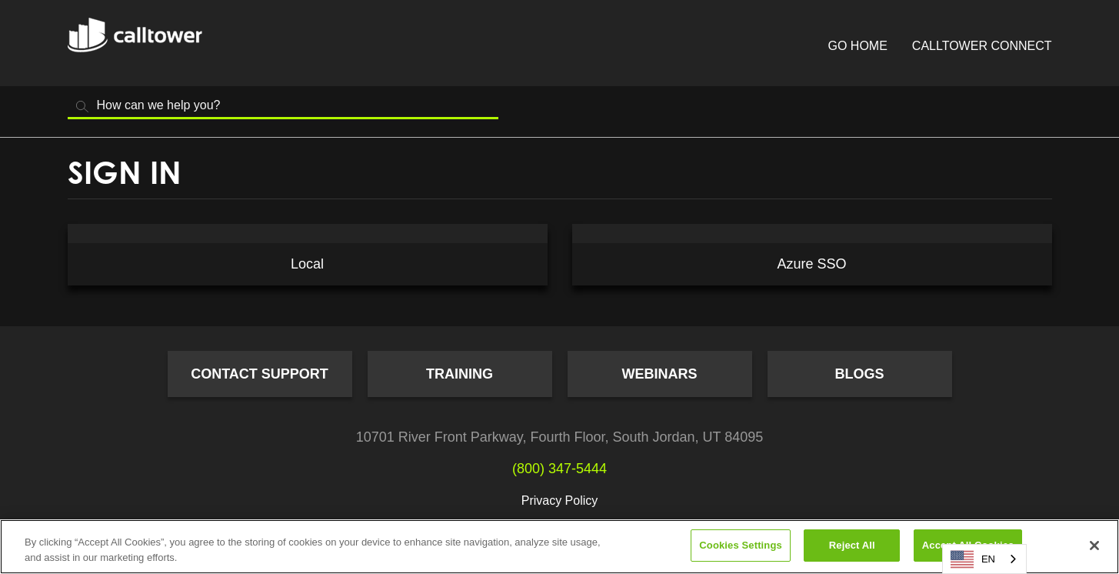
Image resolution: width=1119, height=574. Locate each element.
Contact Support (259, 374)
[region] (559, 546)
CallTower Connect (982, 45)
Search (83, 106)
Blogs (859, 374)
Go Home (858, 45)
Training (459, 374)
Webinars (660, 374)
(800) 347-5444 (559, 468)
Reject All (852, 545)
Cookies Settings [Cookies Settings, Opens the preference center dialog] (740, 545)
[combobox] (984, 559)
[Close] (1094, 545)
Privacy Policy (559, 500)
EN (973, 559)
